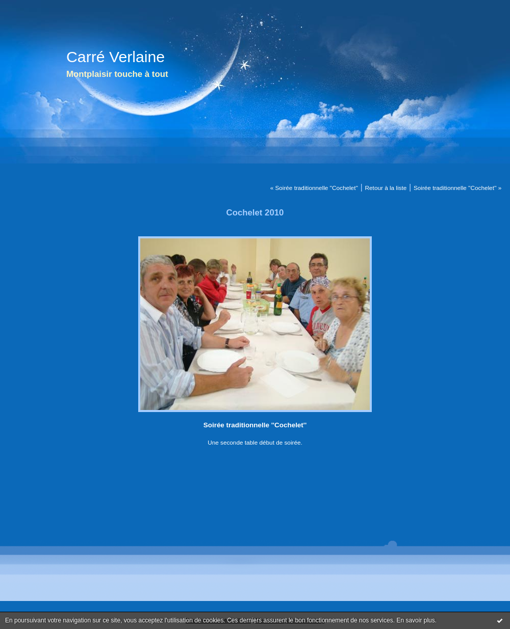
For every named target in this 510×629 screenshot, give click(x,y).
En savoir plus (415, 620)
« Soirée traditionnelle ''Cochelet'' (314, 187)
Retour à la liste (386, 187)
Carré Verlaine (115, 56)
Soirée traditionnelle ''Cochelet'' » (457, 187)
